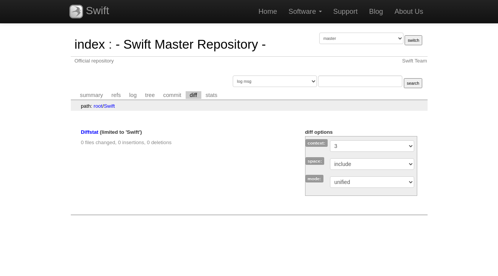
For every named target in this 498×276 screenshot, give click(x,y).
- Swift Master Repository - (191, 44)
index (90, 44)
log (133, 95)
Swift (89, 11)
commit (172, 95)
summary (91, 95)
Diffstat (89, 132)
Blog (376, 11)
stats (211, 95)
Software (305, 11)
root (98, 106)
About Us (409, 11)
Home (267, 11)
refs (116, 95)
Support (345, 11)
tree (150, 95)
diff (193, 95)
